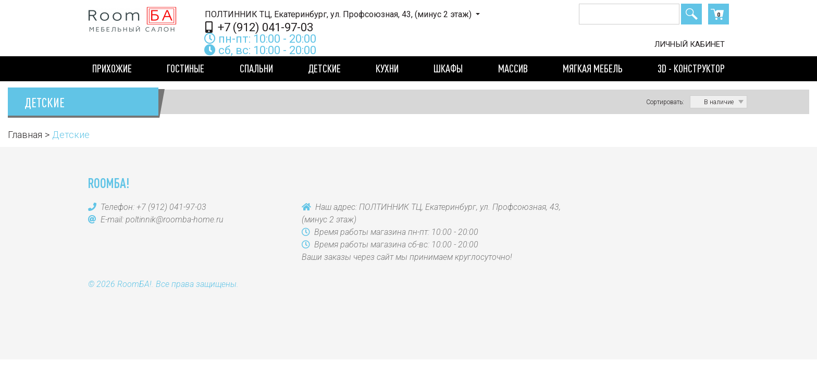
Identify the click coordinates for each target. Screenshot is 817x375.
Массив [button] (513, 68)
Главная (25, 134)
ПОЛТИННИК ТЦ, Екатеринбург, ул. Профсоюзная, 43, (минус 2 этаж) (339, 14)
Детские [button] (324, 68)
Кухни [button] (387, 68)
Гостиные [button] (185, 68)
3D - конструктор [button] (691, 68)
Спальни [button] (256, 68)
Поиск (691, 14)
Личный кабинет (689, 44)
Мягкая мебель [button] (593, 68)
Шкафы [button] (448, 68)
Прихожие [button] (112, 68)
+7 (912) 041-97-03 (259, 27)
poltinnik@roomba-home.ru (175, 219)
